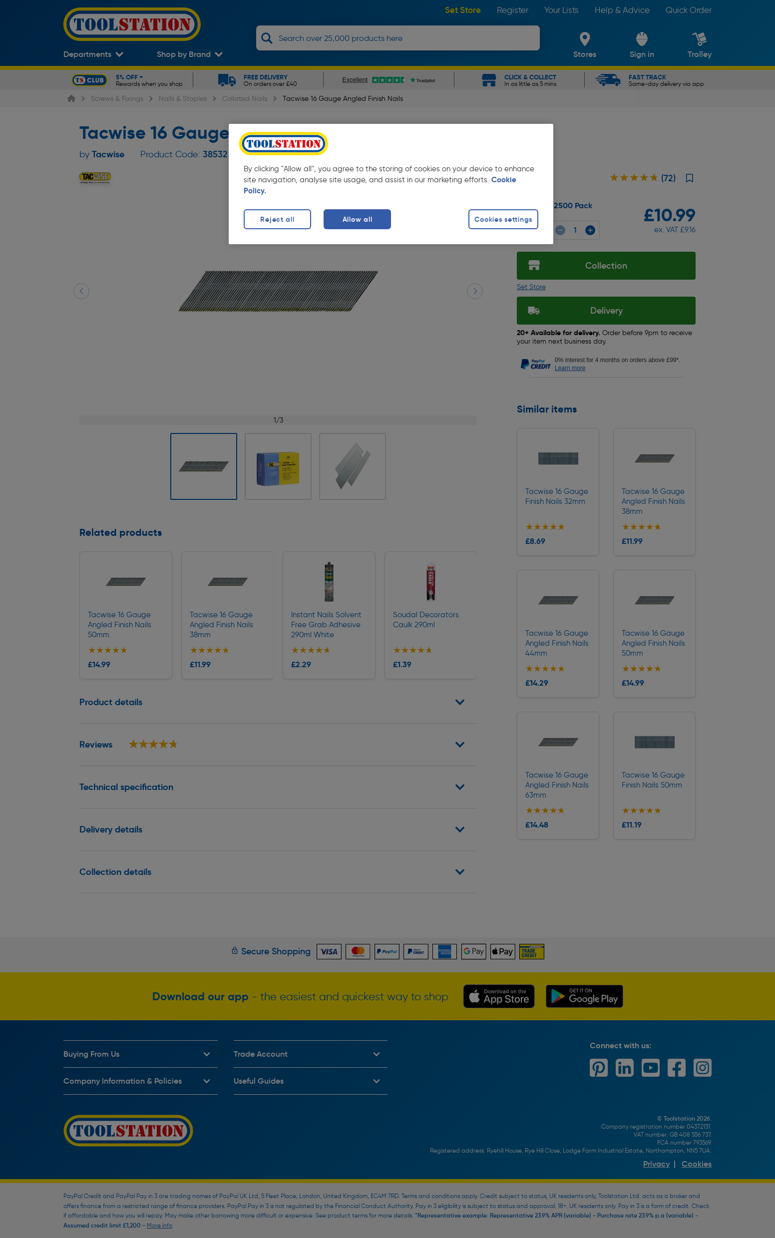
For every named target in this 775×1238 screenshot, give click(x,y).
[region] (391, 184)
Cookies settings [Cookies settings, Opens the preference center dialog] (503, 219)
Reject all (277, 219)
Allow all (357, 219)
